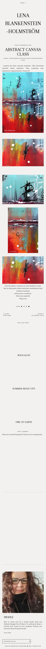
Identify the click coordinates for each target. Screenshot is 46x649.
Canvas (5, 58)
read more (7, 633)
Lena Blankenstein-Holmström (23, 23)
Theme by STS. (36, 646)
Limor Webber (13, 58)
